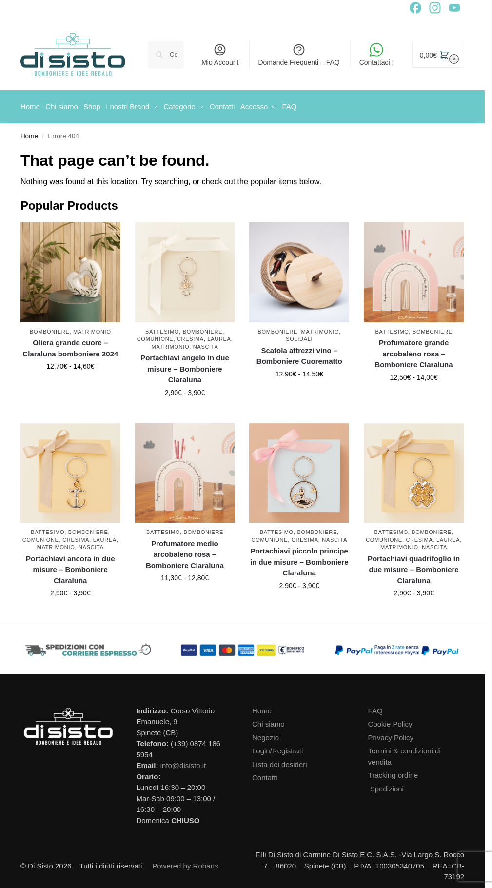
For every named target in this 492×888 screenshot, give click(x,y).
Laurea (219, 336)
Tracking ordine (393, 772)
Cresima (190, 336)
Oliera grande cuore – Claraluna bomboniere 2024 (70, 345)
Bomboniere (50, 328)
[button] (438, 54)
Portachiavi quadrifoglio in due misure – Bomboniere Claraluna (414, 566)
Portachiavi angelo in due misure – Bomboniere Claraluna (184, 366)
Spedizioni (387, 785)
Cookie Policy (390, 721)
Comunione (155, 336)
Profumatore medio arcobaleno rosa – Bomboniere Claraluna (185, 551)
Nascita (205, 343)
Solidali (299, 336)
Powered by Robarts (185, 862)
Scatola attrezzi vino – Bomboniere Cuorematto (299, 352)
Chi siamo (268, 721)
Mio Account (219, 54)
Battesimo (162, 328)
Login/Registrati (277, 748)
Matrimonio (92, 328)
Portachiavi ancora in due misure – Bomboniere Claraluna (70, 566)
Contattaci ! (376, 54)
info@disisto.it (183, 762)
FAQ (375, 707)
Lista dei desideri (279, 761)
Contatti (264, 774)
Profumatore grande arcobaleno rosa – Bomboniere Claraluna (414, 350)
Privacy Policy (390, 734)
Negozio (265, 734)
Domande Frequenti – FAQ (298, 54)
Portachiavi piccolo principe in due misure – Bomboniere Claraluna (299, 559)
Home (29, 132)
